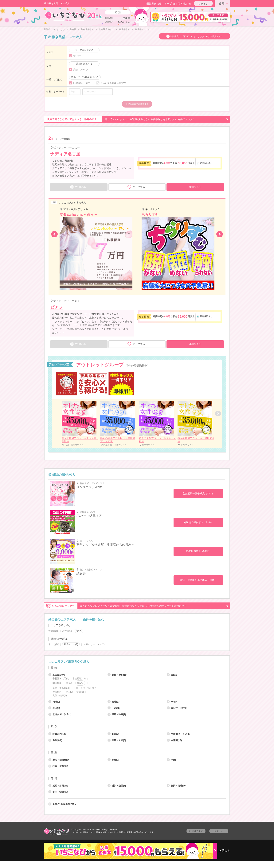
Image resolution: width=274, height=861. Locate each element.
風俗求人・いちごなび (54, 29)
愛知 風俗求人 (87, 29)
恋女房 (81, 573)
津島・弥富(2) (117, 714)
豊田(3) (172, 675)
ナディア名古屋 (65, 154)
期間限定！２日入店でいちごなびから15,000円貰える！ (196, 36)
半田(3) (54, 708)
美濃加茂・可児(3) (178, 734)
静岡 (54, 778)
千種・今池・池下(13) (85, 688)
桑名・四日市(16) (59, 759)
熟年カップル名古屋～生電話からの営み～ (105, 544)
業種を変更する (84, 63)
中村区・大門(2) (61, 678)
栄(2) (79, 631)
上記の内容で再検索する (137, 104)
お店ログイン (196, 831)
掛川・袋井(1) (117, 785)
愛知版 (73, 29)
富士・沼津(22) (58, 792)
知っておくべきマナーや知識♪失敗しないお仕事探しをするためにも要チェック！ (136, 119)
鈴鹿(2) (113, 759)
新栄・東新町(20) (61, 688)
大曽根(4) (57, 692)
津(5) (171, 759)
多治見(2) (55, 740)
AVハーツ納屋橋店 (89, 515)
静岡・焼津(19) (176, 785)
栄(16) (80, 683)
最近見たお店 (154, 3)
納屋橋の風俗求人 (198, 522)
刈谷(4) (172, 701)
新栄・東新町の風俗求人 (198, 579)
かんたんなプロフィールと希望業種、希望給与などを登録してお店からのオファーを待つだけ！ (136, 606)
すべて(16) (53, 644)
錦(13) (69, 683)
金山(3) (69, 692)
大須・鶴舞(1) (60, 695)
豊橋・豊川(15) (117, 675)
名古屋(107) (56, 675)
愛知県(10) (53, 631)
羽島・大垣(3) (117, 740)
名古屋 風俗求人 (106, 29)
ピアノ (56, 307)
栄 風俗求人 (124, 29)
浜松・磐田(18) (58, 785)
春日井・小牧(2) (177, 708)
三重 (54, 752)
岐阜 (54, 726)
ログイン (203, 3)
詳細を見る (195, 187)
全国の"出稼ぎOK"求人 (62, 804)
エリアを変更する (84, 50)
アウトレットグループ (99, 364)
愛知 (223, 3)
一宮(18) (114, 708)
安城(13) (114, 701)
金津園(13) (174, 740)
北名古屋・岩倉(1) (59, 714)
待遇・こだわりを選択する (85, 77)
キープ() (169, 3)
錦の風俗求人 (198, 551)
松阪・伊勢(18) (58, 766)
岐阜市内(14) (57, 734)
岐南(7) (113, 734)
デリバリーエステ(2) (94, 644)
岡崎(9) (54, 701)
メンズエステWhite (89, 487)
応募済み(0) (184, 3)
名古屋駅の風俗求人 (198, 493)
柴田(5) (80, 692)
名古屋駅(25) (79, 678)
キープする (136, 187)
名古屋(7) (67, 631)
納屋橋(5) (57, 683)
